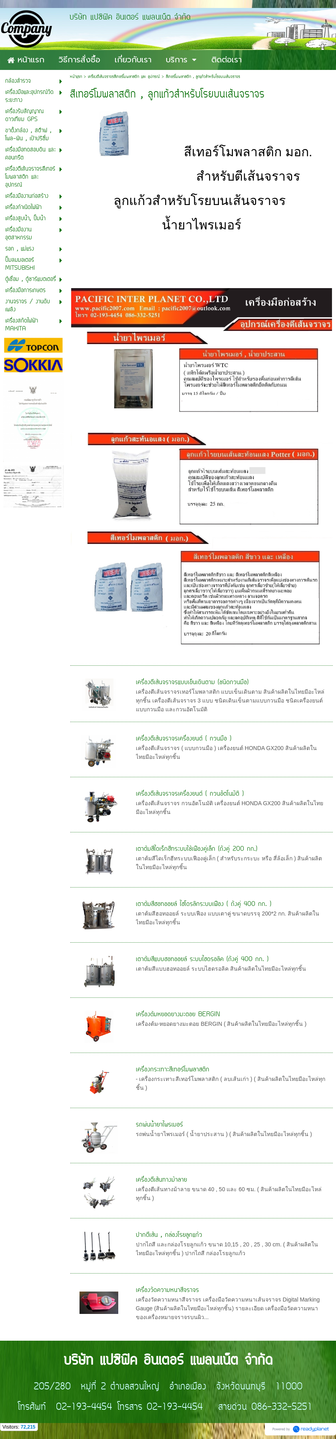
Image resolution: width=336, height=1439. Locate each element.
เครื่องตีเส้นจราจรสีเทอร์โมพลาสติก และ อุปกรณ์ (124, 77)
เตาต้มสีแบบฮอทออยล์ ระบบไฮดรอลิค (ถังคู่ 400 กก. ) (202, 959)
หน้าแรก (76, 77)
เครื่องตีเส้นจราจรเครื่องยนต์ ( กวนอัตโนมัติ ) (190, 794)
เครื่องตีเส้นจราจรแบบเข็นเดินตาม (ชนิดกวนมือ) (192, 682)
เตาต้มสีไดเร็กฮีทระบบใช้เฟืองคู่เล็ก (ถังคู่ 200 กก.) (196, 849)
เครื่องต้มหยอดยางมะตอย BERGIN (178, 1014)
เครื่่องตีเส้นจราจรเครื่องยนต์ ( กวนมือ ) (183, 739)
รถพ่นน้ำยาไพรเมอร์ (159, 1125)
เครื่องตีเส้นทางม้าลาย (161, 1180)
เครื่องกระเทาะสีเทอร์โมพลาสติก (172, 1070)
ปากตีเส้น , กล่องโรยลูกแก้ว (169, 1235)
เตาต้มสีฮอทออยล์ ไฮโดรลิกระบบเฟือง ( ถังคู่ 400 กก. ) (203, 904)
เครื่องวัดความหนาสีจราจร (167, 1290)
